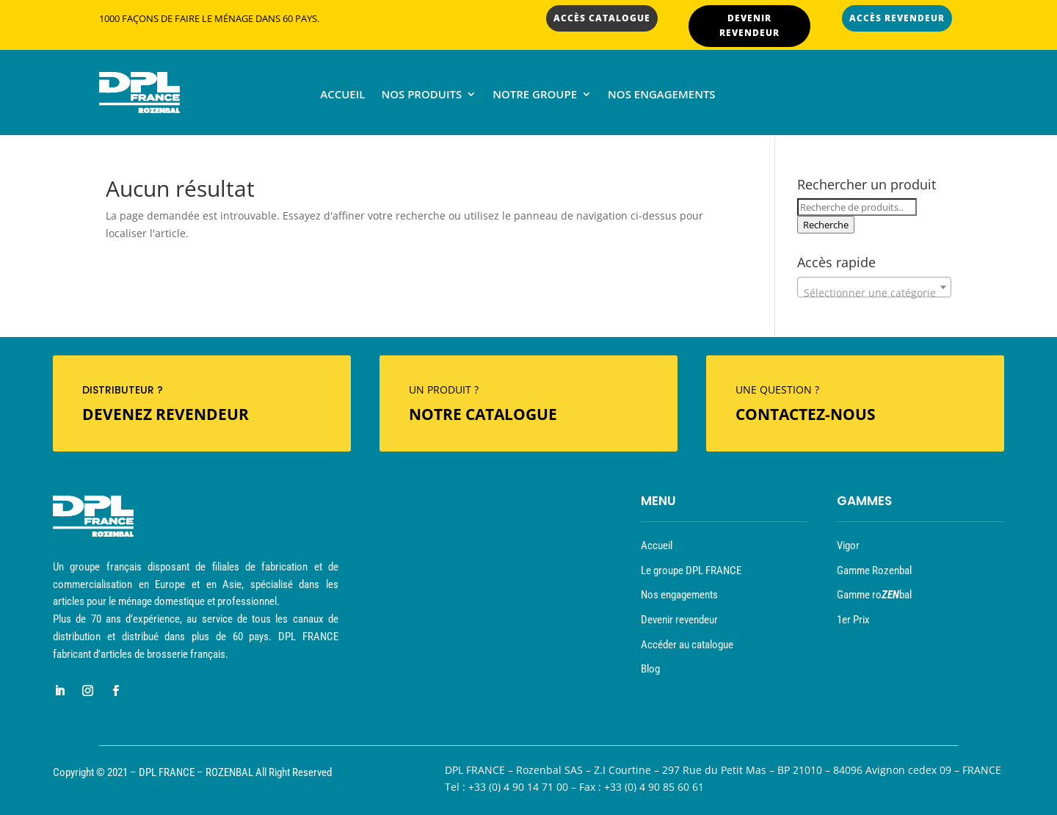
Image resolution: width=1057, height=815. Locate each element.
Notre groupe (535, 95)
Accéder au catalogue (687, 644)
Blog (650, 668)
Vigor (848, 545)
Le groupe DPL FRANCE (691, 570)
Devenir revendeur (679, 619)
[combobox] (874, 287)
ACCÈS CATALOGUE (601, 18)
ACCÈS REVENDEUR (897, 18)
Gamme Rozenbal (874, 570)
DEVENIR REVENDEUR (749, 25)
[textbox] (874, 293)
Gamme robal (874, 594)
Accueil (342, 95)
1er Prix (853, 619)
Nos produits (421, 95)
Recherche (826, 224)
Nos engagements (662, 95)
